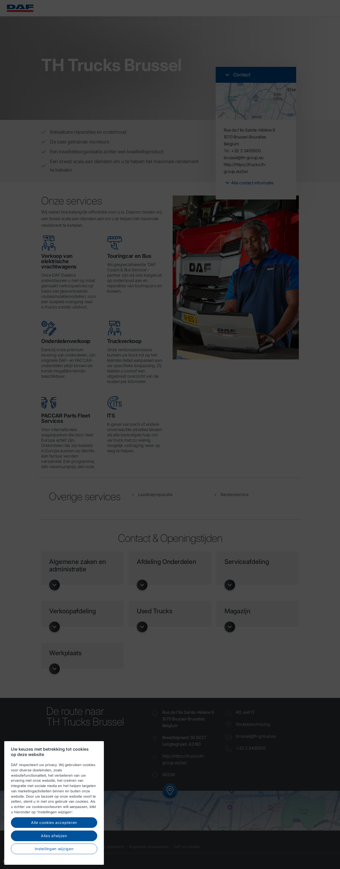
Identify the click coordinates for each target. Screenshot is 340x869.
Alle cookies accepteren (54, 829)
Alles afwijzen (54, 842)
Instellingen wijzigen (54, 855)
